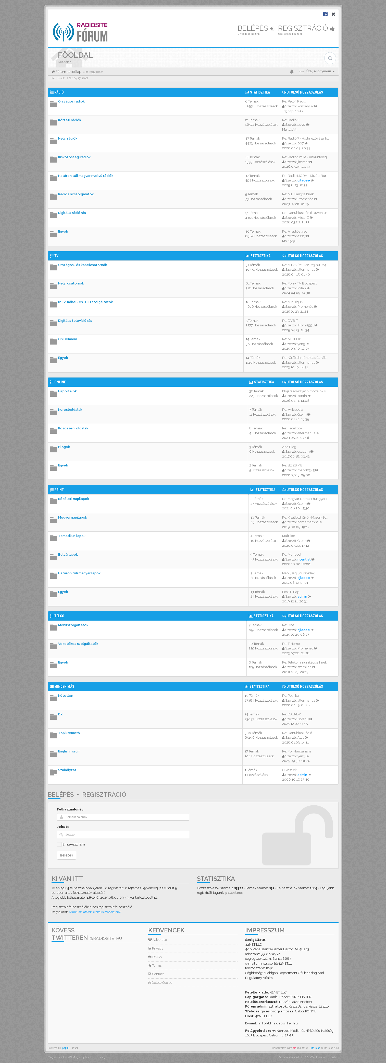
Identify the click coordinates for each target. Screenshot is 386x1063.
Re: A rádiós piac (294, 231)
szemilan (304, 667)
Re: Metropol (291, 554)
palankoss (234, 893)
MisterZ (303, 218)
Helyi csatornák (71, 283)
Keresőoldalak (70, 410)
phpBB (65, 1048)
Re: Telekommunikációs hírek (304, 662)
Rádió (59, 92)
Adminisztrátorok (80, 912)
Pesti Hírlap (290, 592)
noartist (304, 559)
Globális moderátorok (107, 912)
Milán (301, 288)
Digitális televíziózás (75, 321)
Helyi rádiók (67, 138)
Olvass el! (289, 770)
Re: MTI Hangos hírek (298, 194)
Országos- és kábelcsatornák (82, 265)
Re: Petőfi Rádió (294, 101)
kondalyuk (305, 106)
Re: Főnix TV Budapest (299, 283)
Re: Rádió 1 (290, 120)
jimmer (303, 162)
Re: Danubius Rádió (297, 733)
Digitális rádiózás (72, 213)
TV (56, 256)
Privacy (155, 948)
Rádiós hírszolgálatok (76, 194)
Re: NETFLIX (291, 339)
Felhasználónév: (70, 809)
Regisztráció (306, 28)
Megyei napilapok (72, 517)
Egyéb (63, 231)
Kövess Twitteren (87, 934)
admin (302, 596)
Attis (300, 737)
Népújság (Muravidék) (299, 573)
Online (60, 382)
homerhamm (307, 522)
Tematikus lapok (71, 536)
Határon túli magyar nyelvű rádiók (85, 176)
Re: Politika (290, 696)
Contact (156, 974)
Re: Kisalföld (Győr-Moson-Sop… (306, 517)
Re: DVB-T (290, 321)
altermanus (306, 269)
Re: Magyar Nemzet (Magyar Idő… (307, 499)
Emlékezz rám (74, 844)
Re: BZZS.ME (292, 465)
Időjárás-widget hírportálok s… (304, 391)
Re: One (288, 625)
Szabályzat (67, 770)
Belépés (256, 28)
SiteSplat (315, 1048)
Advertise (157, 940)
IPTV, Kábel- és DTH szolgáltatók (85, 302)
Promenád (305, 199)
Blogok (64, 447)
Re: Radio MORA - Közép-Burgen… (308, 176)
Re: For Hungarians (296, 751)
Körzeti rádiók (69, 120)
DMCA (155, 957)
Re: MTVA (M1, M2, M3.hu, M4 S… (306, 265)
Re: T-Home (291, 644)
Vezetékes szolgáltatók (78, 644)
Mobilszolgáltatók (73, 625)
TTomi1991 (305, 325)
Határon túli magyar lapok (79, 573)
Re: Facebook (292, 428)
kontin (302, 396)
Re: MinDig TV (293, 302)
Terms (154, 965)
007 (300, 143)
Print (59, 490)
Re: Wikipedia (292, 410)
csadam (303, 451)
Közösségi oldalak (73, 428)
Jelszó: (63, 827)
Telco (59, 616)
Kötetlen (65, 696)
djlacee (303, 180)
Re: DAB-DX (291, 714)
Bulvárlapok (68, 554)
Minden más (64, 686)
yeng (301, 344)
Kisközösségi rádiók (74, 157)
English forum (69, 751)
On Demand (67, 339)
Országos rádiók (71, 101)
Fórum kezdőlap (68, 72)
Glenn (302, 414)
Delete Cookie (160, 983)
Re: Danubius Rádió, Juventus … (306, 213)
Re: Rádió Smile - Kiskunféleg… (305, 157)
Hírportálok (67, 391)
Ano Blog (289, 447)
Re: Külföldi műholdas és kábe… (306, 358)
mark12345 (306, 470)
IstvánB (303, 719)
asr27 (301, 125)
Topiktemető (69, 733)
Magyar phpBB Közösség (89, 1057)
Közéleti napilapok (73, 499)
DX (60, 714)
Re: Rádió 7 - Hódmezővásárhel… (307, 138)
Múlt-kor (288, 536)
